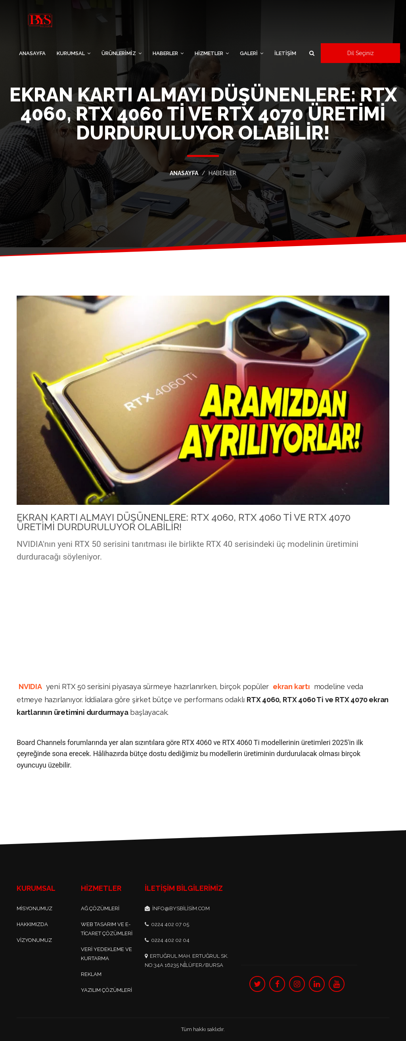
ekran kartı (291, 686)
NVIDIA (30, 686)
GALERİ (251, 53)
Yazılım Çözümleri (106, 990)
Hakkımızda (32, 924)
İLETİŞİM (285, 53)
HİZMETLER (212, 53)
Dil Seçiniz (360, 53)
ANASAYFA (32, 53)
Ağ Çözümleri (100, 908)
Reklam (91, 974)
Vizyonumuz (34, 940)
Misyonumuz (34, 908)
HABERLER (168, 53)
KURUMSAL (73, 53)
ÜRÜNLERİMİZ (122, 53)
